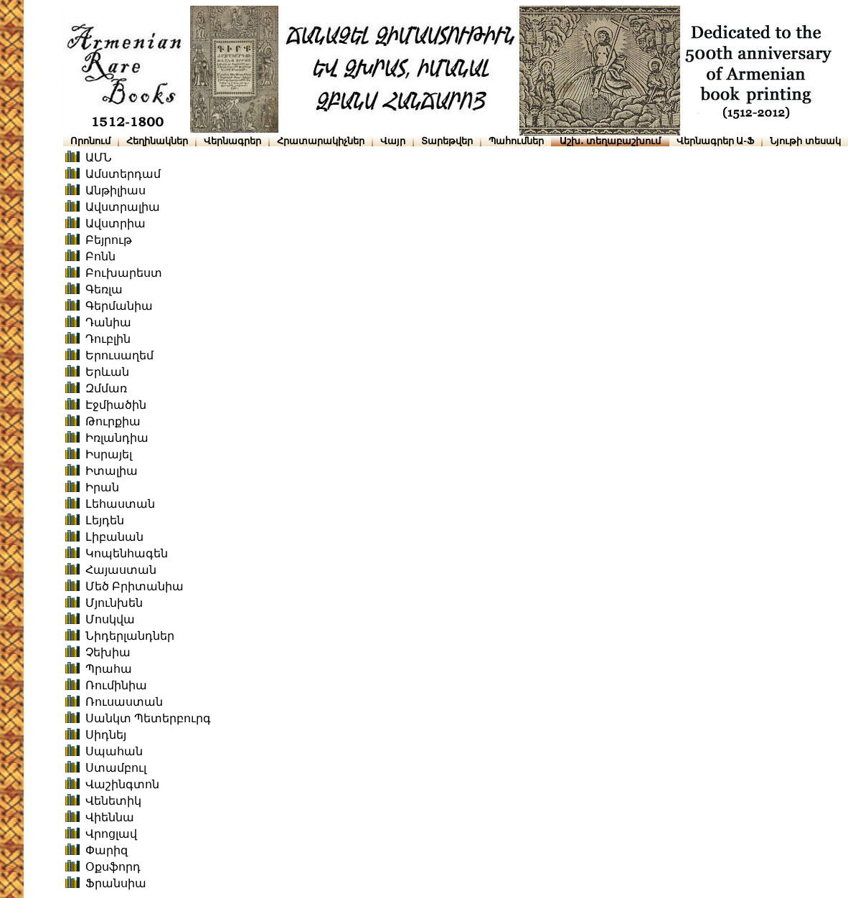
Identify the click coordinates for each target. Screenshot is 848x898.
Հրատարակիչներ (320, 141)
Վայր (392, 141)
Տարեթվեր (447, 141)
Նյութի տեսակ (805, 141)
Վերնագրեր (232, 141)
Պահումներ (516, 141)
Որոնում (90, 141)
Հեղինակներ (157, 141)
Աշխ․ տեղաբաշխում (610, 141)
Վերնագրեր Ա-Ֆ (715, 141)
